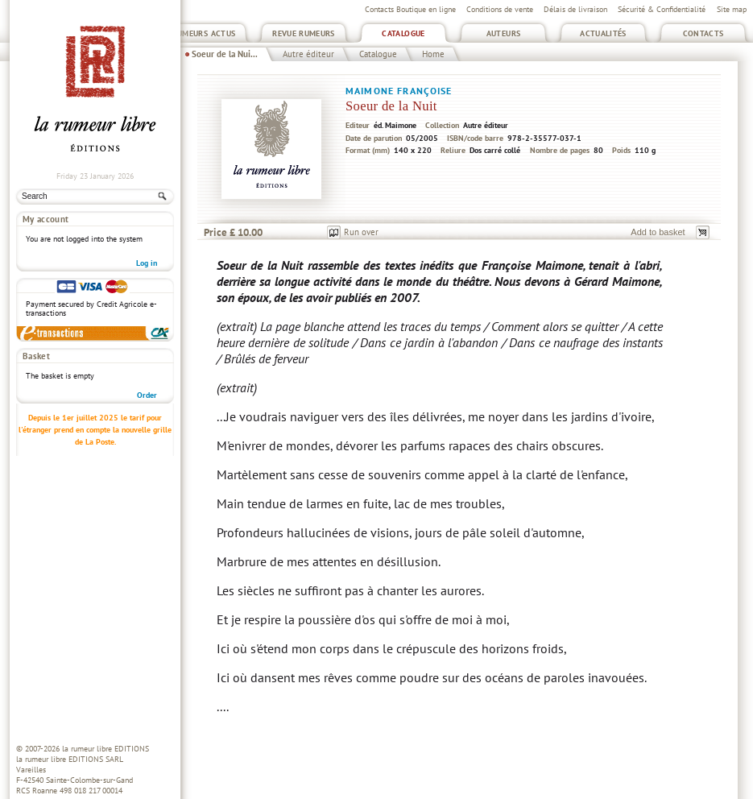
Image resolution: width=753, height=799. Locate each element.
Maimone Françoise (399, 91)
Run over (361, 232)
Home (433, 54)
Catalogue (403, 33)
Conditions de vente (499, 9)
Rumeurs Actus (204, 33)
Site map (732, 9)
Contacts (703, 33)
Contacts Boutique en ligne (410, 9)
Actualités (603, 33)
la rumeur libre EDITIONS (105, 748)
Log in (146, 263)
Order (147, 395)
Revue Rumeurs (303, 33)
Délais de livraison (575, 9)
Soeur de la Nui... (225, 54)
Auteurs (503, 33)
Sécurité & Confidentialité (661, 9)
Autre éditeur (308, 54)
